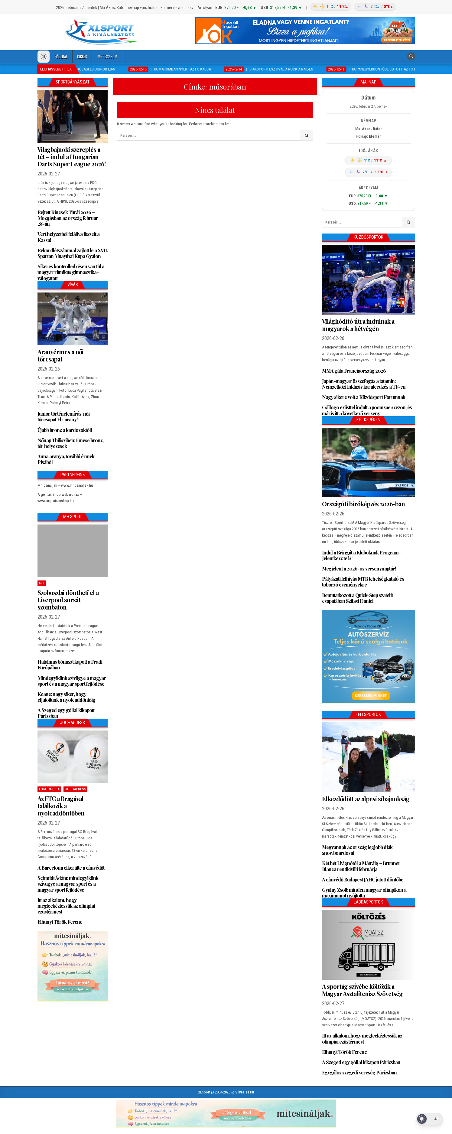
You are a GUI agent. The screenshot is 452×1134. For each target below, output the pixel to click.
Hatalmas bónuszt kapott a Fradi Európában (69, 665)
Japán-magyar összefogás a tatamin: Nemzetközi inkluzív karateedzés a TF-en (363, 384)
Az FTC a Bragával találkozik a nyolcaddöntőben (60, 805)
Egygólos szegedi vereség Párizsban (359, 1072)
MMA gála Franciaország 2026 (354, 371)
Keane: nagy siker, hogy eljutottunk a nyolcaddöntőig (66, 697)
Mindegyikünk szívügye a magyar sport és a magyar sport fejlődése (71, 681)
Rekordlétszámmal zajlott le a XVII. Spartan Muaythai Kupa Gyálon (72, 253)
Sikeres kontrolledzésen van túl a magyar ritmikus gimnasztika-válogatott (70, 272)
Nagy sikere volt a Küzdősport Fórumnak (363, 397)
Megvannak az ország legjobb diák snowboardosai (357, 850)
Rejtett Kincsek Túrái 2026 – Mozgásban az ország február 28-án (67, 218)
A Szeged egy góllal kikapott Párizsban (65, 713)
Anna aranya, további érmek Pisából (65, 459)
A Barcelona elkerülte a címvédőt (70, 867)
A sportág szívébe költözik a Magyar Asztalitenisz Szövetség (362, 990)
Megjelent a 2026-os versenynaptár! (359, 568)
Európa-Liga (49, 789)
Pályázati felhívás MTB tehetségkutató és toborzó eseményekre (363, 582)
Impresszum (107, 57)
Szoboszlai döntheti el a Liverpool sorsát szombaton (68, 599)
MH (41, 583)
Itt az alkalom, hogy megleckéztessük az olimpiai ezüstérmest (66, 906)
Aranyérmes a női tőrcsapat (60, 355)
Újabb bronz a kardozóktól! (64, 430)
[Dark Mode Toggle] (43, 56)
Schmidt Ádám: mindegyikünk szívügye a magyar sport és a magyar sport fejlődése (67, 884)
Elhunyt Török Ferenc (59, 922)
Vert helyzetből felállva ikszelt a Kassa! (68, 237)
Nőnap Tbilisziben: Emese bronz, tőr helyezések (70, 443)
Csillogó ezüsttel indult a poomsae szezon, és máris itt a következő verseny (367, 410)
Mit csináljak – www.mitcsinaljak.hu (65, 485)
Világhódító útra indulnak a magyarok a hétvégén (358, 324)
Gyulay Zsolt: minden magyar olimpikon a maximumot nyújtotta (364, 893)
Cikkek (82, 57)
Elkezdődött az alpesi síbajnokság (365, 799)
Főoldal (61, 57)
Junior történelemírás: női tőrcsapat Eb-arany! (63, 416)
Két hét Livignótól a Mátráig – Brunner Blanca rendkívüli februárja (361, 866)
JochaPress (75, 789)
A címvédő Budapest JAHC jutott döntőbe (362, 879)
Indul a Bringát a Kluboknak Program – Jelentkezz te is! (362, 555)
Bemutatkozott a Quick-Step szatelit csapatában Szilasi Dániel (357, 598)
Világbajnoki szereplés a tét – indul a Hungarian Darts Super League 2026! (71, 156)
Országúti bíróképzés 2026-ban (363, 504)
